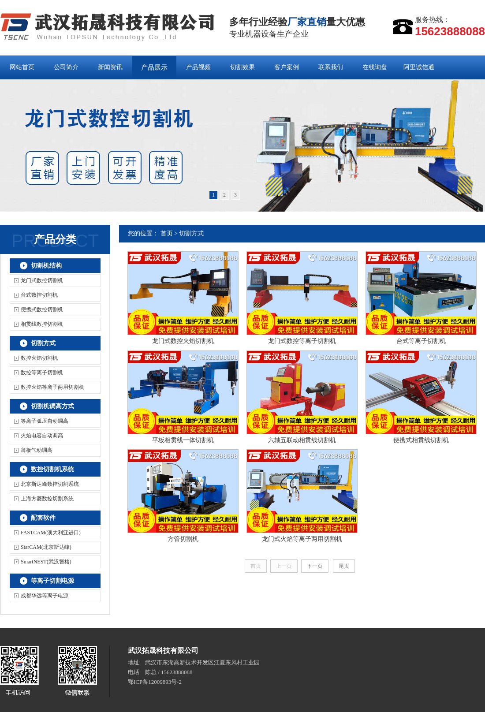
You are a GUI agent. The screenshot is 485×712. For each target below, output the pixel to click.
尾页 (344, 566)
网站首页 (22, 67)
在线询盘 (374, 67)
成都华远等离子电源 (44, 596)
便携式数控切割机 (42, 309)
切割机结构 (46, 265)
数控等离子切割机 (42, 372)
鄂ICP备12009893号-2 (155, 681)
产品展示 (154, 67)
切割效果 (242, 67)
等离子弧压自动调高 (44, 421)
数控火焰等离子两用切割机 (52, 387)
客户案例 (286, 67)
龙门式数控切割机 (42, 280)
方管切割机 (183, 539)
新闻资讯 (110, 67)
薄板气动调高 (36, 450)
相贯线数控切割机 (42, 324)
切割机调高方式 (52, 406)
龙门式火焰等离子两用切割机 (302, 539)
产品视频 (198, 67)
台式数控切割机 (39, 295)
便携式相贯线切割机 (421, 440)
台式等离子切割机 (421, 341)
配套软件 (43, 517)
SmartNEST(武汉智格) (46, 562)
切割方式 (43, 343)
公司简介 (66, 67)
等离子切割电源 (52, 581)
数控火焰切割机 (39, 358)
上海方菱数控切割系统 (47, 499)
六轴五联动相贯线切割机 (302, 440)
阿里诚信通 (418, 67)
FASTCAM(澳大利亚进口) (51, 532)
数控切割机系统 (52, 469)
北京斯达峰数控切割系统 (50, 484)
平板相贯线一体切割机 (183, 440)
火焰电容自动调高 (42, 435)
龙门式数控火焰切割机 (183, 341)
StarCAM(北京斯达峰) (46, 547)
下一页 (315, 566)
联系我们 (330, 67)
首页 (166, 233)
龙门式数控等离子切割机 (302, 341)
